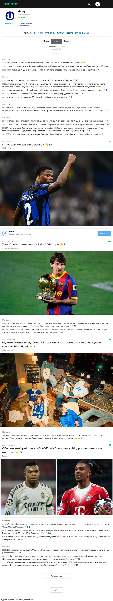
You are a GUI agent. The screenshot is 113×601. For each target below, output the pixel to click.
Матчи (41, 33)
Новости (69, 33)
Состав (33, 33)
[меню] (105, 4)
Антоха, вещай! (8, 350)
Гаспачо (5, 456)
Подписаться (10, 24)
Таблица (60, 33)
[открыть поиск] (89, 4)
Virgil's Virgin (7, 148)
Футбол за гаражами (10, 248)
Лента (26, 33)
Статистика (50, 33)
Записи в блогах (82, 33)
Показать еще (56, 576)
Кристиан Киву (26, 25)
